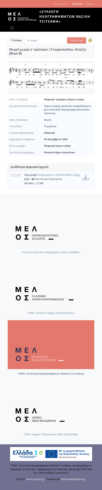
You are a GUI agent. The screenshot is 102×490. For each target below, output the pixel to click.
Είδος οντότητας (18, 99)
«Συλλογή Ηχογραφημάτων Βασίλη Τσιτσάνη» (64, 16)
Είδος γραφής (17, 145)
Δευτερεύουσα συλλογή (22, 106)
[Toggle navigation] (12, 28)
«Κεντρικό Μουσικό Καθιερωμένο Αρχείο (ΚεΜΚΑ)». (51, 252)
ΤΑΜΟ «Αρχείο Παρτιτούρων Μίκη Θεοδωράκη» (51, 434)
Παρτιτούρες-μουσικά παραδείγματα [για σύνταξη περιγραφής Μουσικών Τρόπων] (67, 109)
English (89, 3)
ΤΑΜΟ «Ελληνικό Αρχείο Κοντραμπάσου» (51, 312)
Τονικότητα (15, 126)
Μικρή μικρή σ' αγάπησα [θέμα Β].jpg (59, 174)
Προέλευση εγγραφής (21, 152)
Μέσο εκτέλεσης (18, 119)
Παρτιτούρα (76, 40)
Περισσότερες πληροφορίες (47, 179)
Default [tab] (16, 40)
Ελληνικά (77, 3)
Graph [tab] (32, 40)
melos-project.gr (35, 479)
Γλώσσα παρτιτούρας (21, 132)
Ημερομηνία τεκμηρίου (22, 139)
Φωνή (47, 119)
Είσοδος (60, 3)
